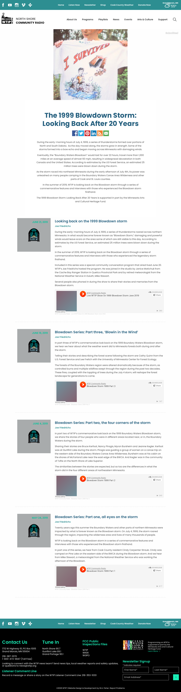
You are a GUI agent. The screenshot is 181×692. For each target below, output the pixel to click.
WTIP (85, 650)
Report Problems (117, 688)
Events (128, 19)
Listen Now (74, 5)
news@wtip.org (27, 665)
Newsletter (90, 5)
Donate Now (144, 5)
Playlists (103, 19)
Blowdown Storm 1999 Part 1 (80, 589)
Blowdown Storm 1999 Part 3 (80, 404)
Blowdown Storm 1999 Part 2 (80, 499)
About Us (72, 19)
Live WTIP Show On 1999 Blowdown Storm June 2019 (88, 314)
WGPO (86, 655)
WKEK (86, 652)
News (116, 19)
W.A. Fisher (104, 688)
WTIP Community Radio (62, 314)
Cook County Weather (121, 5)
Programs (87, 19)
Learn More (154, 651)
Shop (103, 5)
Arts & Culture (145, 19)
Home (61, 5)
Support (162, 19)
